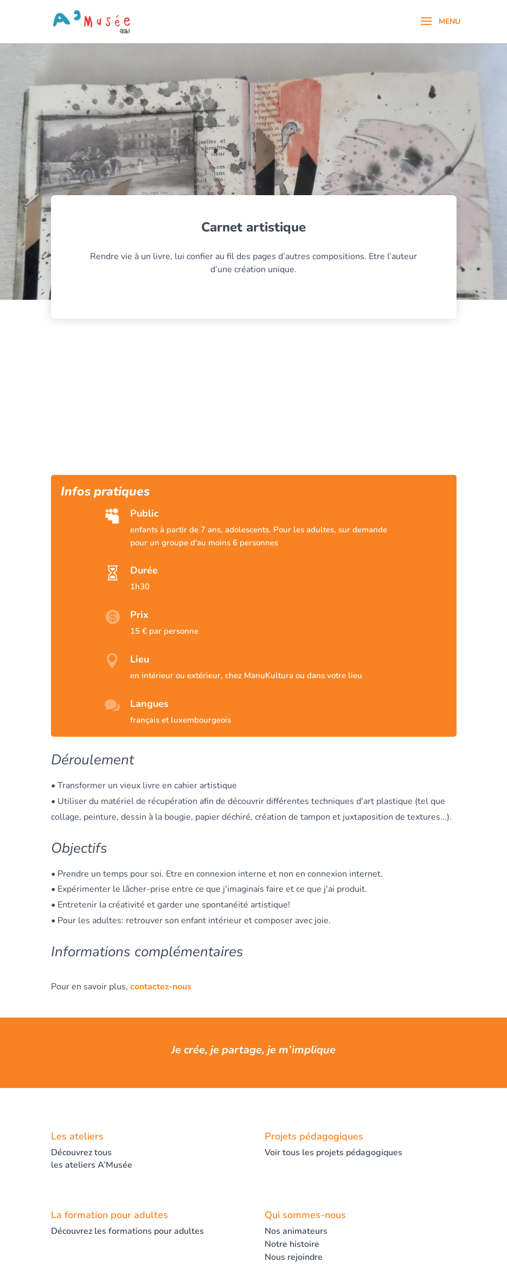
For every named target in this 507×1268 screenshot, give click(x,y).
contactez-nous (160, 987)
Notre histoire (292, 1244)
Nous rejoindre (294, 1257)
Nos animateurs (296, 1231)
